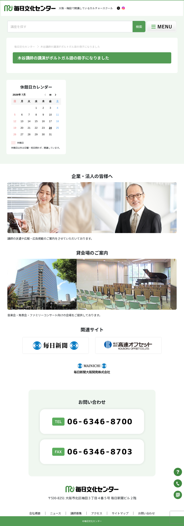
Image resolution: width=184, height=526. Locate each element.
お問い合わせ (146, 513)
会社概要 (34, 513)
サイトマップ (120, 513)
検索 (139, 26)
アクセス (96, 513)
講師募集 (76, 513)
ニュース (55, 513)
